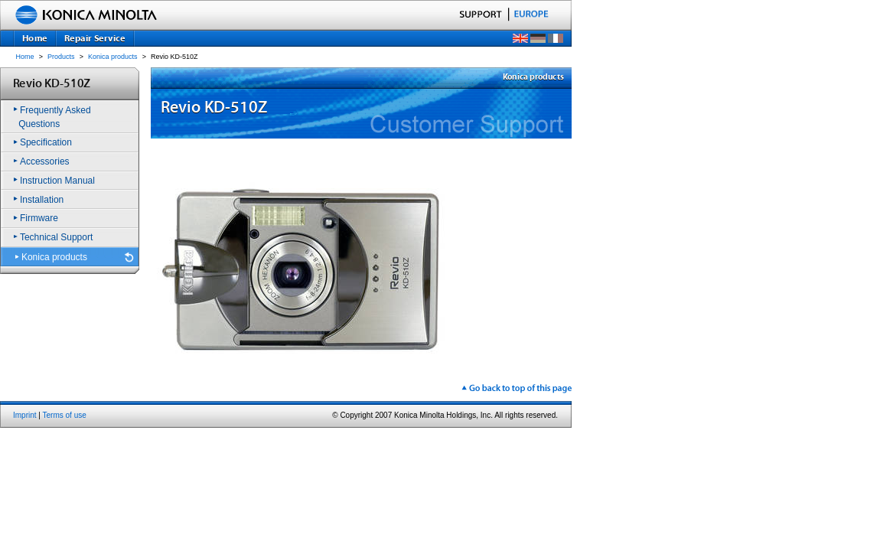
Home (25, 56)
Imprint (25, 415)
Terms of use (64, 415)
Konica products (113, 56)
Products (61, 56)
